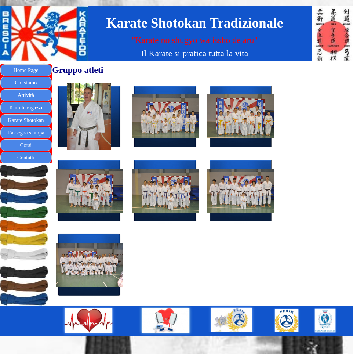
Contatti (25, 157)
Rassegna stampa (25, 133)
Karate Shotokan (26, 120)
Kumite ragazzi (26, 108)
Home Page (26, 70)
